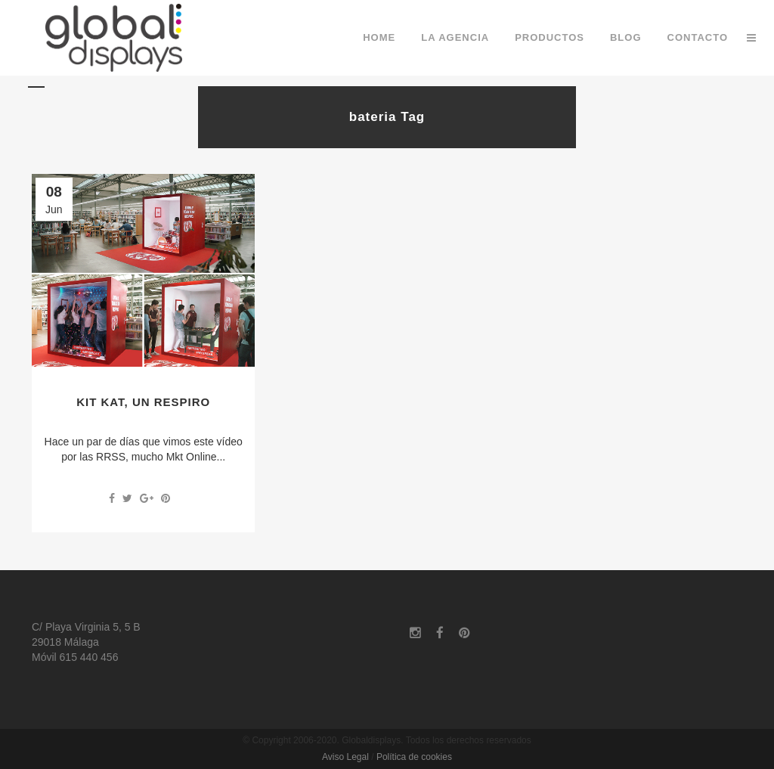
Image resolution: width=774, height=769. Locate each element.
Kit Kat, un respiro (143, 401)
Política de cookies (414, 757)
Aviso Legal (345, 757)
